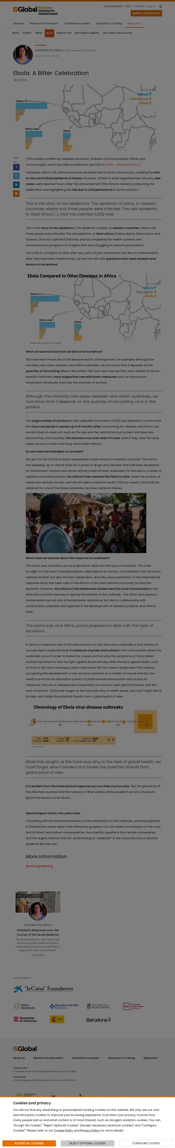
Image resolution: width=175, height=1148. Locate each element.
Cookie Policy (63, 1130)
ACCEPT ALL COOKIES (29, 1143)
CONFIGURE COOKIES (146, 1143)
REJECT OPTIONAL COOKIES (87, 1143)
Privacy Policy (89, 1130)
